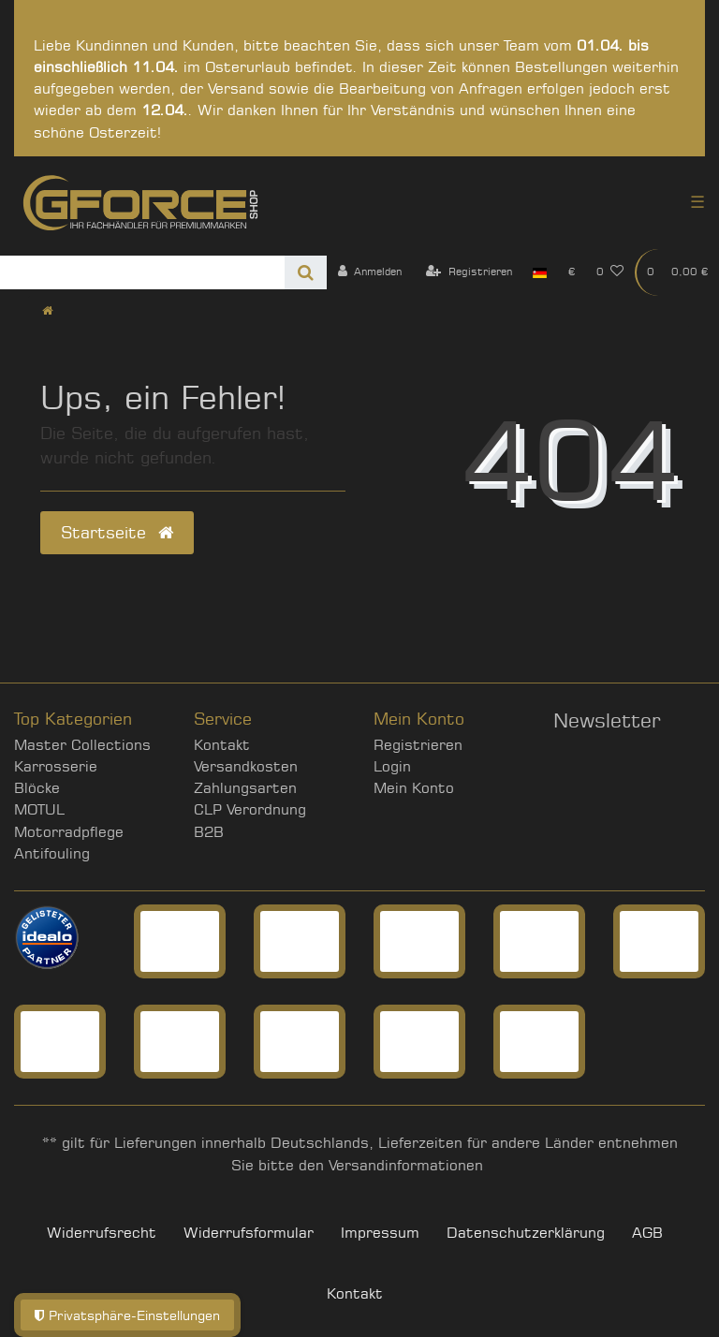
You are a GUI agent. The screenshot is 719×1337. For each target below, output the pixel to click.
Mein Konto (414, 788)
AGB (647, 1233)
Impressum (380, 1233)
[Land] (539, 272)
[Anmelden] (369, 272)
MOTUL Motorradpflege (69, 820)
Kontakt (222, 745)
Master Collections (82, 745)
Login (392, 766)
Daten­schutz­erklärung (526, 1233)
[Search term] (142, 272)
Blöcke (37, 788)
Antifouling (52, 853)
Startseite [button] (117, 532)
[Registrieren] (469, 272)
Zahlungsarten (245, 788)
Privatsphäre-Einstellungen (127, 1315)
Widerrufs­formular (248, 1233)
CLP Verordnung (250, 809)
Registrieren (418, 745)
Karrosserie (55, 766)
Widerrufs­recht (101, 1233)
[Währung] (571, 272)
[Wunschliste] (610, 272)
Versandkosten (246, 766)
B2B (209, 832)
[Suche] (306, 272)
